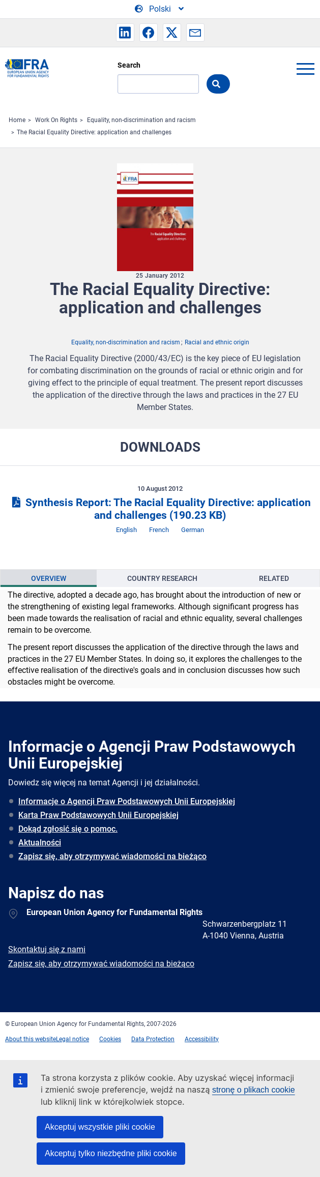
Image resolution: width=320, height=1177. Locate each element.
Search (129, 65)
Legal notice (72, 1039)
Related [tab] (274, 578)
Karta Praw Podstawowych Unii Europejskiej (98, 815)
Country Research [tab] (162, 578)
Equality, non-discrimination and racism (141, 120)
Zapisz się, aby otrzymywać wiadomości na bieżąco (112, 856)
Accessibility (202, 1039)
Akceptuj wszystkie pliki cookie (100, 1127)
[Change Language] (160, 9)
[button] (125, 32)
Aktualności (39, 842)
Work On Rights (56, 120)
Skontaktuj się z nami (46, 949)
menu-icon (305, 68)
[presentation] (49, 578)
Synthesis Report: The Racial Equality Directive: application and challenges (159, 508)
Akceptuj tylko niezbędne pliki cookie (111, 1153)
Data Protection (152, 1039)
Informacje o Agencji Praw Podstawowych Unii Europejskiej (126, 801)
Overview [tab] (48, 578)
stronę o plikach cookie (253, 1089)
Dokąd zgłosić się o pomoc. (68, 829)
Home (17, 120)
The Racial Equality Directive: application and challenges (94, 132)
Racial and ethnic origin (217, 342)
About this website (30, 1039)
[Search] (158, 84)
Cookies (110, 1039)
